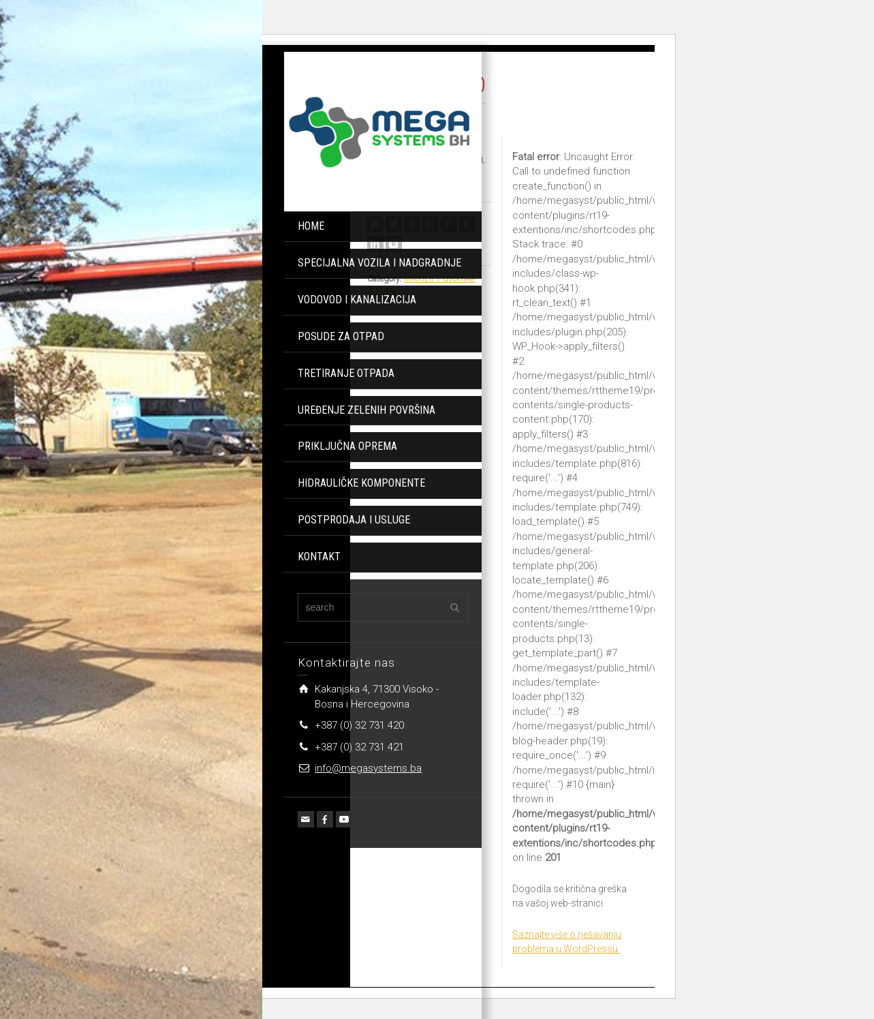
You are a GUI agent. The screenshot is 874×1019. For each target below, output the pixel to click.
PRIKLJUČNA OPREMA (347, 446)
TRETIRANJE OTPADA (346, 373)
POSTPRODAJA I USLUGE (354, 519)
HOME (311, 225)
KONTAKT (319, 556)
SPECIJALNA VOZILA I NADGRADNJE (379, 262)
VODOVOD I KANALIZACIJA (357, 299)
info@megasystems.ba (368, 768)
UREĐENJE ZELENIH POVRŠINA (366, 410)
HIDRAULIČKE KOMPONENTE (361, 482)
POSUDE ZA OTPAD (341, 336)
